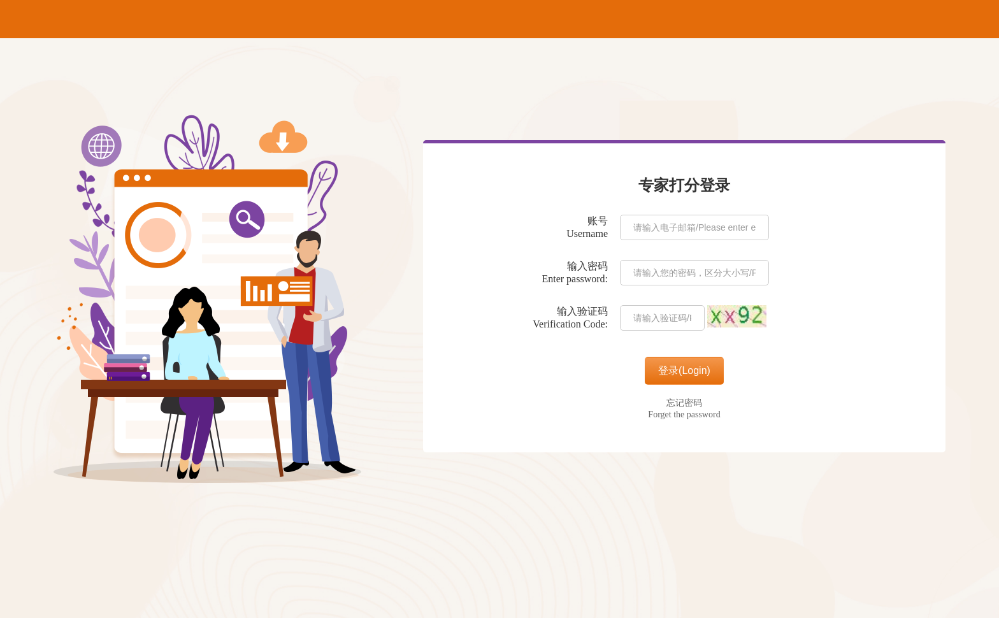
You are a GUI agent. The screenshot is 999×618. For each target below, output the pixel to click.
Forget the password (684, 414)
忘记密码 (684, 403)
